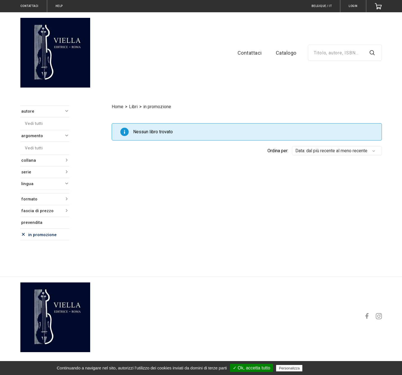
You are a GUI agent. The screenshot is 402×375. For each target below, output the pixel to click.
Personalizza (289, 368)
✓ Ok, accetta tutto (251, 368)
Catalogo (286, 53)
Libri (133, 106)
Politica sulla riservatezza (327, 368)
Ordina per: (277, 150)
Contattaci (250, 53)
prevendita (31, 222)
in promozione (157, 106)
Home (117, 106)
